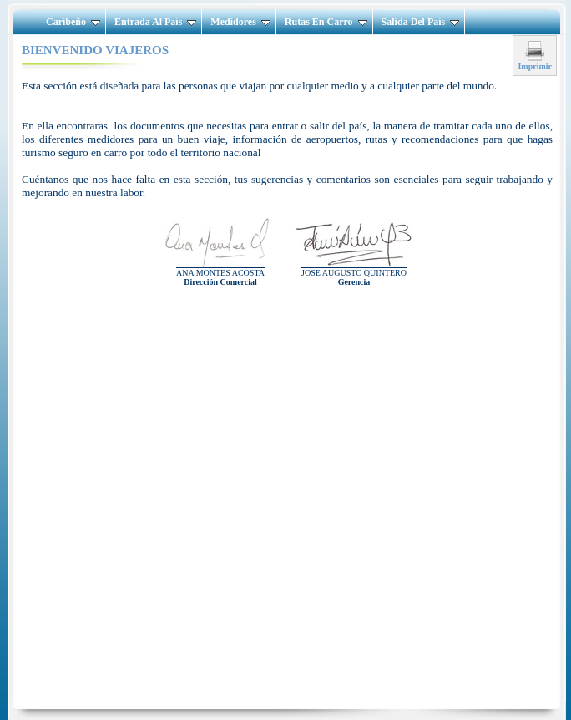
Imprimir (535, 62)
